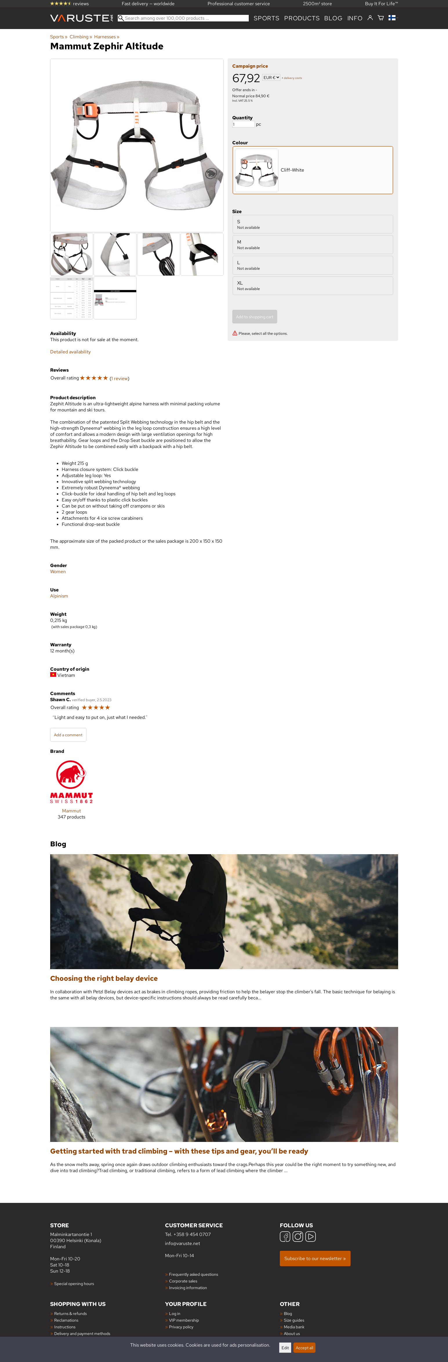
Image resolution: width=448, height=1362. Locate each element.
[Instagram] (298, 1237)
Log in (174, 1313)
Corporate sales (183, 1281)
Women (58, 571)
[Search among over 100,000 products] (183, 18)
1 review (119, 378)
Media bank (294, 1326)
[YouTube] (310, 1237)
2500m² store (317, 4)
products (302, 18)
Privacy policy (181, 1326)
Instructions (64, 1326)
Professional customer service (239, 4)
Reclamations (66, 1320)
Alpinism (59, 596)
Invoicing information (188, 1287)
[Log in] (370, 18)
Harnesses (106, 37)
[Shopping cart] (381, 18)
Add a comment (68, 734)
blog (333, 18)
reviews (69, 4)
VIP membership (184, 1320)
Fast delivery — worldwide (148, 4)
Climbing (81, 37)
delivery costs (293, 78)
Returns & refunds (70, 1313)
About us (292, 1333)
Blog (288, 1313)
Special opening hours (74, 1283)
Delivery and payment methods (82, 1333)
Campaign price (250, 66)
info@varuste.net (182, 1243)
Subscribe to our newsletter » (315, 1258)
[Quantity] (243, 124)
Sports (267, 18)
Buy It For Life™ (381, 4)
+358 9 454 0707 (192, 1234)
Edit (285, 1347)
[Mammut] (71, 794)
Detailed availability (70, 352)
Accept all (304, 1347)
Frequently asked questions (193, 1274)
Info (355, 18)
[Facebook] (285, 1237)
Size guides (294, 1320)
